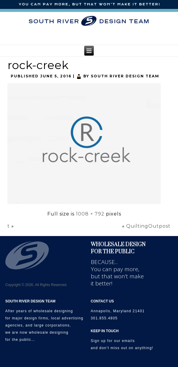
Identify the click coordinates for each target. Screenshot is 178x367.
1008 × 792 (90, 214)
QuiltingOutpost (148, 226)
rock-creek (37, 65)
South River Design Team (125, 76)
